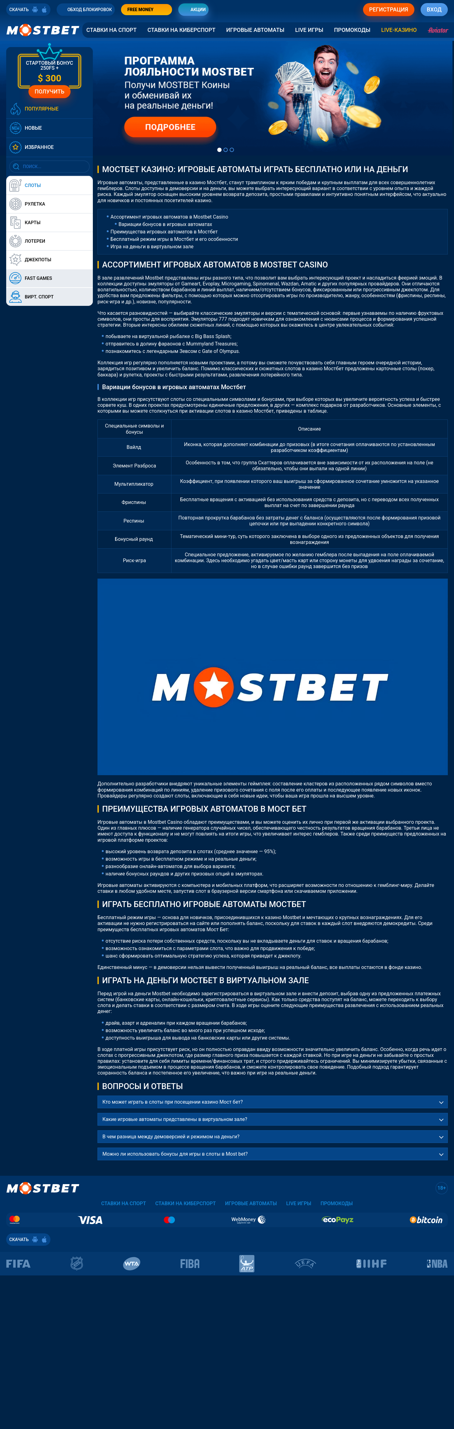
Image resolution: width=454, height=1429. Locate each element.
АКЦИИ (193, 10)
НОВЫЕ (25, 128)
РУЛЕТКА (28, 204)
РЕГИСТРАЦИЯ (388, 9)
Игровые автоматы (255, 30)
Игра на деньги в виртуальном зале (151, 247)
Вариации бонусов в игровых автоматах (165, 224)
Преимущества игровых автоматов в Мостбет (164, 232)
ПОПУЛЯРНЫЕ (33, 109)
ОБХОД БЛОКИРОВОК (86, 10)
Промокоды (352, 30)
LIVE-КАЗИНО (399, 30)
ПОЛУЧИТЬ (49, 91)
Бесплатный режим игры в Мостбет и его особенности (174, 239)
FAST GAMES (31, 278)
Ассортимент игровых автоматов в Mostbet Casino (169, 217)
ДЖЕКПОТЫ (31, 260)
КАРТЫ (25, 222)
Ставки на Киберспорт (181, 30)
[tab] (219, 150)
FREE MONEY (149, 9)
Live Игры (309, 30)
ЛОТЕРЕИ (28, 241)
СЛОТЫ (25, 185)
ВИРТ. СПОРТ (32, 297)
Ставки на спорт (111, 30)
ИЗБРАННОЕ (31, 147)
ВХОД (434, 9)
